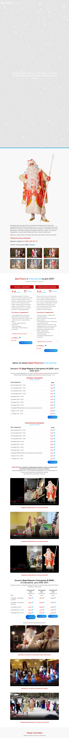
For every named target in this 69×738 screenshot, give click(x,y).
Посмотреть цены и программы (20, 238)
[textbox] (21, 334)
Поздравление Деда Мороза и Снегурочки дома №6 (34, 575)
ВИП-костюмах (39, 373)
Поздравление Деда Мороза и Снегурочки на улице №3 (34, 722)
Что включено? (52, 417)
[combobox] (22, 333)
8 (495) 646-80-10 (30, 241)
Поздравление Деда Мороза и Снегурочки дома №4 (34, 541)
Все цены (13, 340)
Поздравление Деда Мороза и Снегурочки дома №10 (34, 507)
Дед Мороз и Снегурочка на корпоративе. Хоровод (34, 688)
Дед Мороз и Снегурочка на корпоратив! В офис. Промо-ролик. (34, 654)
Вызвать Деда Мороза (25, 342)
